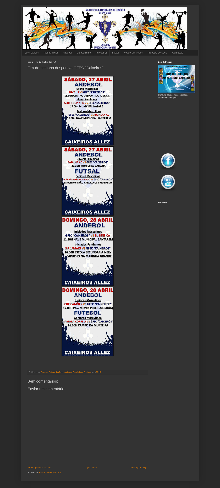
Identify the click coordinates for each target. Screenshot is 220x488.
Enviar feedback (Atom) (49, 472)
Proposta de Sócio (157, 52)
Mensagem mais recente (39, 467)
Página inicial (51, 52)
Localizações (32, 52)
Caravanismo (84, 52)
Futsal (115, 52)
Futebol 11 (101, 52)
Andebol (67, 52)
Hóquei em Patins (133, 52)
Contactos (177, 52)
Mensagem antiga (139, 467)
